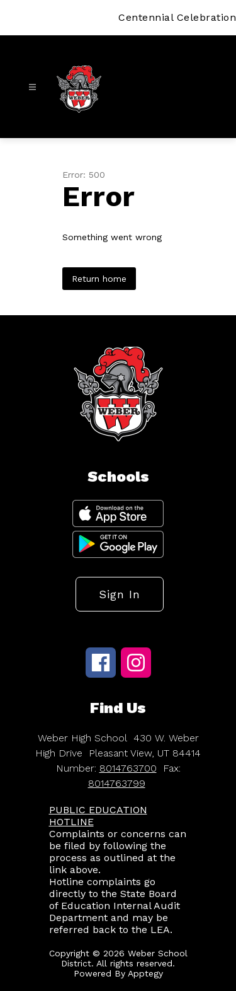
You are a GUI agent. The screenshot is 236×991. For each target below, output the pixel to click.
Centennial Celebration (177, 17)
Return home (99, 279)
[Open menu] (32, 87)
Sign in (119, 594)
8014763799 (116, 783)
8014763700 (128, 768)
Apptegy (145, 973)
